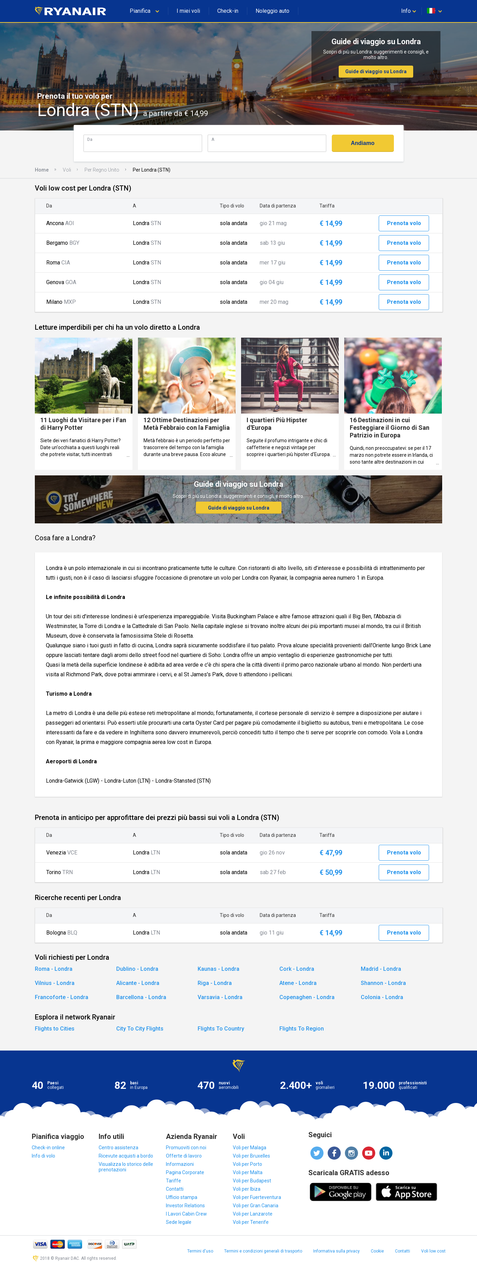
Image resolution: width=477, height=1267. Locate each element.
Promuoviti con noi (186, 1147)
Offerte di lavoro (184, 1156)
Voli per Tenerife (251, 1222)
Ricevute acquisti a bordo (126, 1156)
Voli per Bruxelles (251, 1156)
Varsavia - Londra (220, 997)
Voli (67, 170)
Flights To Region (301, 1028)
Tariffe (173, 1180)
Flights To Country (221, 1028)
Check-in (227, 11)
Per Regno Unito (102, 170)
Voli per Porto (247, 1164)
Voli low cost (433, 1251)
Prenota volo (404, 223)
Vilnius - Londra (54, 983)
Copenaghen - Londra (307, 997)
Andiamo (362, 143)
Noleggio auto (272, 11)
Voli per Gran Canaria (255, 1205)
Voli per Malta (247, 1172)
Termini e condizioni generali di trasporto (263, 1251)
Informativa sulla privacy (336, 1251)
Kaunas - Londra (218, 969)
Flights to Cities (54, 1028)
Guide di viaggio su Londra (376, 71)
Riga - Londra (215, 983)
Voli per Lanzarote (252, 1214)
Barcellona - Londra (141, 997)
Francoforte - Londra (61, 997)
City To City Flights (139, 1028)
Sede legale (178, 1222)
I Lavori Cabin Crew (186, 1214)
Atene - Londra (298, 983)
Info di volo (43, 1156)
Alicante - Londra (137, 983)
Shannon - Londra (383, 983)
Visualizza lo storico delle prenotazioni (126, 1166)
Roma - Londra (53, 969)
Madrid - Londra (381, 969)
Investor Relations (185, 1205)
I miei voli (188, 11)
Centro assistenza (118, 1147)
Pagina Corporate (185, 1172)
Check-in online (48, 1147)
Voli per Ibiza (246, 1189)
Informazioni (180, 1164)
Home (42, 170)
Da (89, 139)
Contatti (174, 1189)
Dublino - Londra (137, 969)
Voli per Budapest (252, 1180)
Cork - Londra (296, 969)
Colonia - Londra (382, 997)
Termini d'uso (200, 1251)
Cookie (377, 1251)
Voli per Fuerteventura (257, 1197)
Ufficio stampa (181, 1197)
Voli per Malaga (249, 1147)
